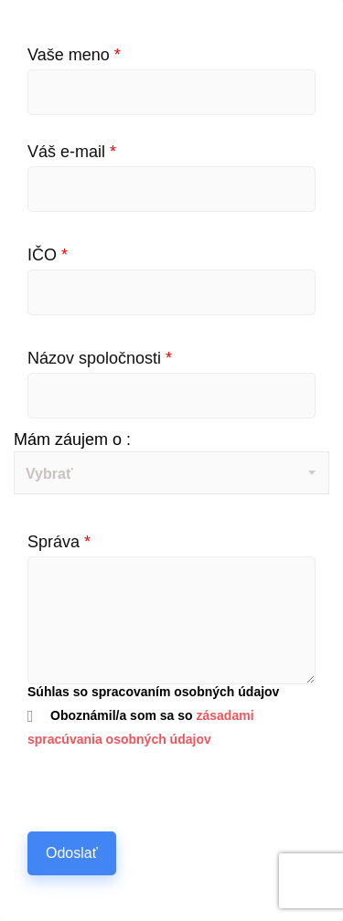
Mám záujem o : (72, 439)
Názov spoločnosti (99, 358)
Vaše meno (74, 55)
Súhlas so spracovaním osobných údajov (153, 691)
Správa (59, 542)
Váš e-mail (71, 152)
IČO (47, 255)
